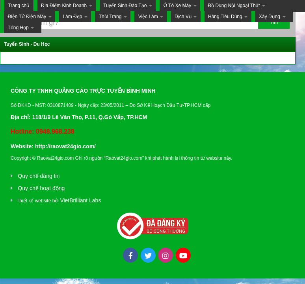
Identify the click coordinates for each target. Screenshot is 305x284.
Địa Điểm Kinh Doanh (64, 5)
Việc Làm (148, 16)
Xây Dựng (269, 16)
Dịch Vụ (183, 16)
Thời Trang (110, 16)
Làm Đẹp (72, 16)
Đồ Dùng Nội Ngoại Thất (234, 5)
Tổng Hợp (17, 27)
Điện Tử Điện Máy (26, 16)
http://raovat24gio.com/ (65, 146)
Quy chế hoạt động (41, 188)
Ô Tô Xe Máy (177, 5)
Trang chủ (18, 5)
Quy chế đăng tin (39, 176)
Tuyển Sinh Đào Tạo (125, 5)
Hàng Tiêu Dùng (225, 16)
